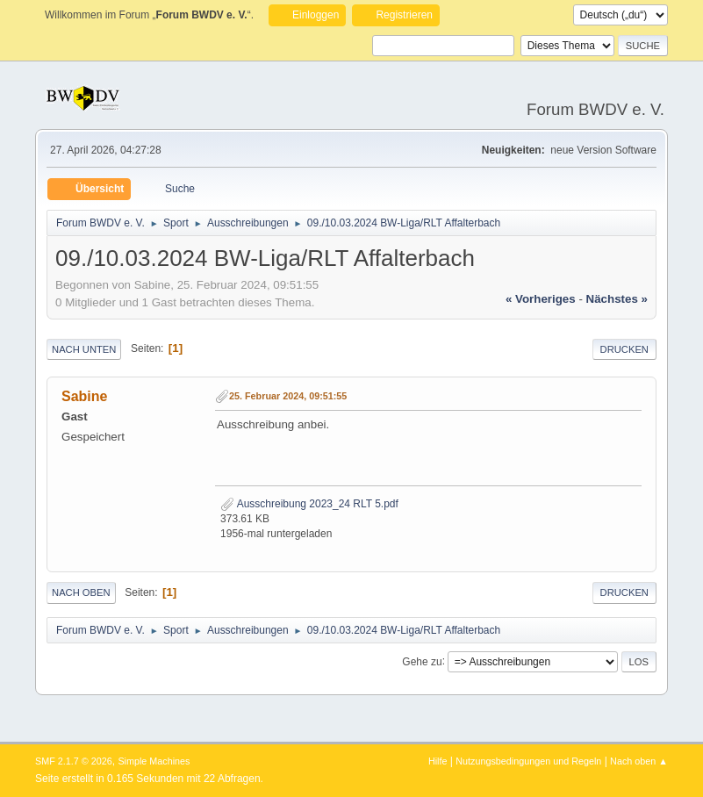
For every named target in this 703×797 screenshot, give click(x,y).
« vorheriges (541, 298)
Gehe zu (421, 661)
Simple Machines (154, 761)
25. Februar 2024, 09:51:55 (288, 396)
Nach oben (81, 592)
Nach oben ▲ (639, 761)
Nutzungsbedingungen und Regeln (528, 761)
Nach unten (84, 349)
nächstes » (617, 298)
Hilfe (438, 761)
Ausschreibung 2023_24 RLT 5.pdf (309, 504)
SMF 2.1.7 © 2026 (73, 761)
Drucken (624, 349)
